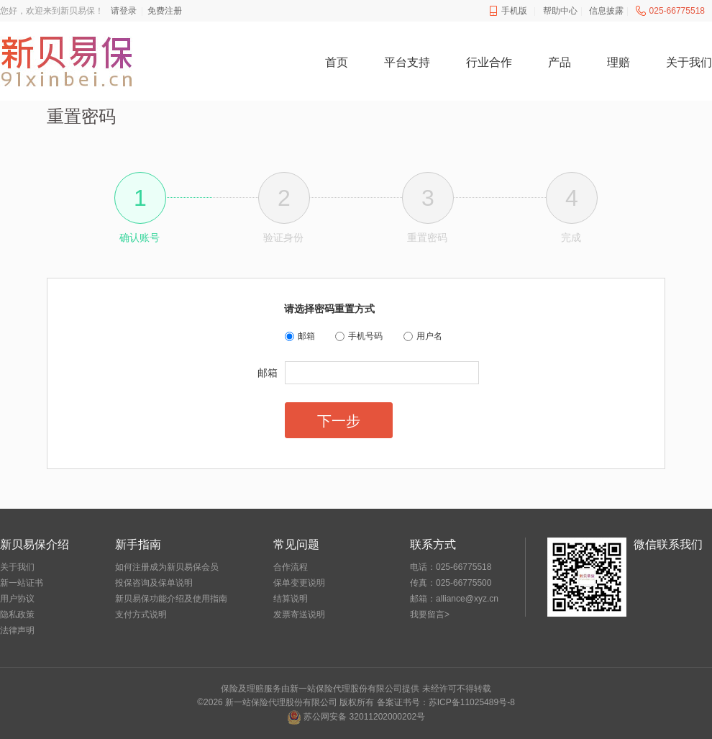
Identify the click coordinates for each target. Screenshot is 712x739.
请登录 (124, 11)
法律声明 (17, 630)
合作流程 (290, 567)
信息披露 (606, 11)
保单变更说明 (299, 583)
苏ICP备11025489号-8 (472, 702)
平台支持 (407, 62)
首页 (336, 62)
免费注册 (164, 11)
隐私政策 (17, 614)
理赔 (618, 62)
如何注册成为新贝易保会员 (167, 567)
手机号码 (365, 336)
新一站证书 (21, 583)
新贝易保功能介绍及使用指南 (171, 599)
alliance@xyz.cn (467, 599)
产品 (559, 62)
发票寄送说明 (299, 614)
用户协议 (17, 599)
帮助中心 (560, 11)
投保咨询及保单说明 (154, 583)
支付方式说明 (141, 614)
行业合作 (489, 62)
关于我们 (689, 62)
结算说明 (290, 599)
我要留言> (429, 614)
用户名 (429, 336)
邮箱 (306, 336)
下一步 (338, 421)
